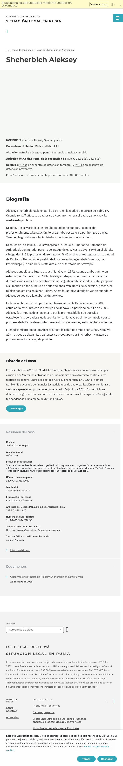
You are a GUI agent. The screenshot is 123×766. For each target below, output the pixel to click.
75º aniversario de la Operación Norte (56, 728)
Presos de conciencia (22, 49)
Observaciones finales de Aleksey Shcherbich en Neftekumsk (46, 576)
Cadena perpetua (43, 712)
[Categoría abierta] (67, 630)
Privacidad (12, 717)
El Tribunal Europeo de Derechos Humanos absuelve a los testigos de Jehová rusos (59, 720)
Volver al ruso (98, 4)
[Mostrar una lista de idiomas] (113, 4)
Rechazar (107, 759)
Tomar (86, 759)
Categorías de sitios (21, 629)
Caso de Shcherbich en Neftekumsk (56, 49)
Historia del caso (20, 550)
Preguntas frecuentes (46, 705)
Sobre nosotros (11, 709)
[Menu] (118, 18)
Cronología (16, 408)
